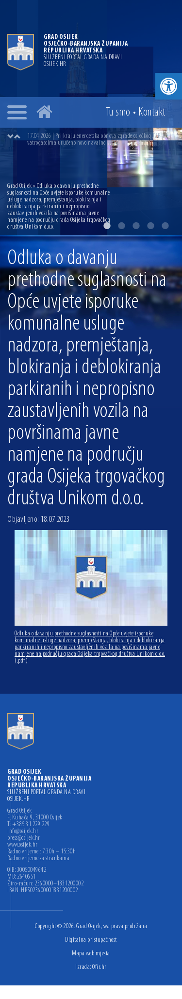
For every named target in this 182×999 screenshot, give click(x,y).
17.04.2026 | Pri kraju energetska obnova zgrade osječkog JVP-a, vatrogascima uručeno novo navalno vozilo (96, 140)
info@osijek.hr (22, 831)
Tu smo (118, 112)
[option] (101, 140)
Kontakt (151, 112)
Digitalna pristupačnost (91, 940)
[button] (168, 86)
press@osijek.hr (23, 838)
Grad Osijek (20, 186)
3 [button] (136, 226)
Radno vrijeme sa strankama (38, 858)
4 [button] (150, 226)
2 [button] (121, 226)
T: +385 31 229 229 (28, 824)
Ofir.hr (99, 967)
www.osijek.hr (22, 845)
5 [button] (165, 226)
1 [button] (107, 226)
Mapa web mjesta (91, 953)
